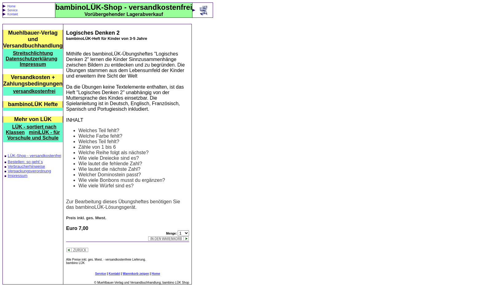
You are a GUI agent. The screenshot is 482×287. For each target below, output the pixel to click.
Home (11, 6)
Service (12, 10)
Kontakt (12, 14)
